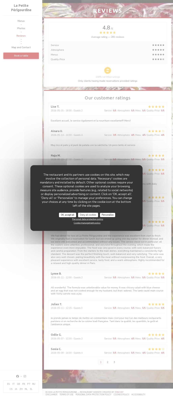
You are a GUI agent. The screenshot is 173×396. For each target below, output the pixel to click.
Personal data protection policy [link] (87, 219)
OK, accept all (67, 214)
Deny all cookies (88, 214)
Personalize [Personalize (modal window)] (108, 214)
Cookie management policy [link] (87, 223)
